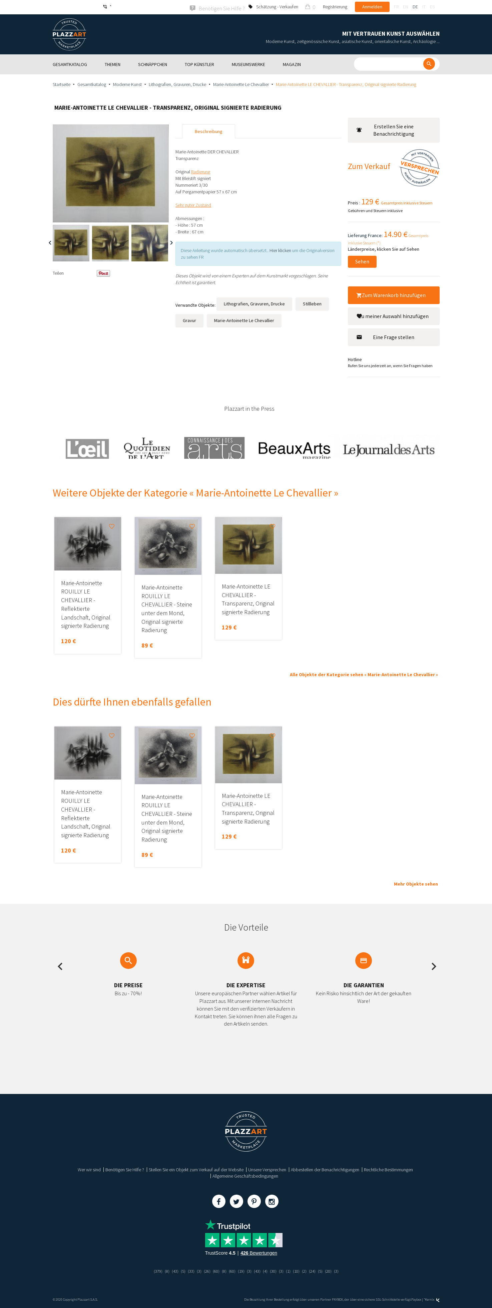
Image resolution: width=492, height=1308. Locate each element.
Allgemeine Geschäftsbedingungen (245, 1175)
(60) (214, 1270)
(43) (170, 1270)
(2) (308, 1270)
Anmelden (372, 7)
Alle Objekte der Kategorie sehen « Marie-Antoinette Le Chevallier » (364, 674)
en (405, 7)
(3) (196, 1270)
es (432, 7)
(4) (266, 1270)
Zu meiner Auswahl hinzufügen (392, 315)
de (415, 7)
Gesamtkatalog (91, 84)
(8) (162, 1270)
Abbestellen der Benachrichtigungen (325, 1169)
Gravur (189, 320)
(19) (241, 1270)
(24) (316, 1270)
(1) (291, 1270)
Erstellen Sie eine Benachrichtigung (385, 129)
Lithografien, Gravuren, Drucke (177, 84)
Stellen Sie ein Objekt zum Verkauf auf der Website (196, 1169)
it (424, 7)
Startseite (61, 84)
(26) (204, 1270)
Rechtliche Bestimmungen (388, 1169)
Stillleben (312, 303)
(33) (187, 1270)
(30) (275, 1270)
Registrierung (335, 7)
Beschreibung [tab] (208, 131)
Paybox (416, 1299)
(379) (152, 1270)
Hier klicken (280, 250)
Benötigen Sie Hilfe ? (124, 1169)
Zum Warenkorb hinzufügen (391, 294)
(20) (333, 1270)
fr (396, 7)
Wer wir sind (89, 1169)
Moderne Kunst (127, 84)
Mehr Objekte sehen (416, 883)
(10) (299, 1270)
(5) (179, 1270)
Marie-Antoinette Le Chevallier (241, 84)
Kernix (432, 1299)
